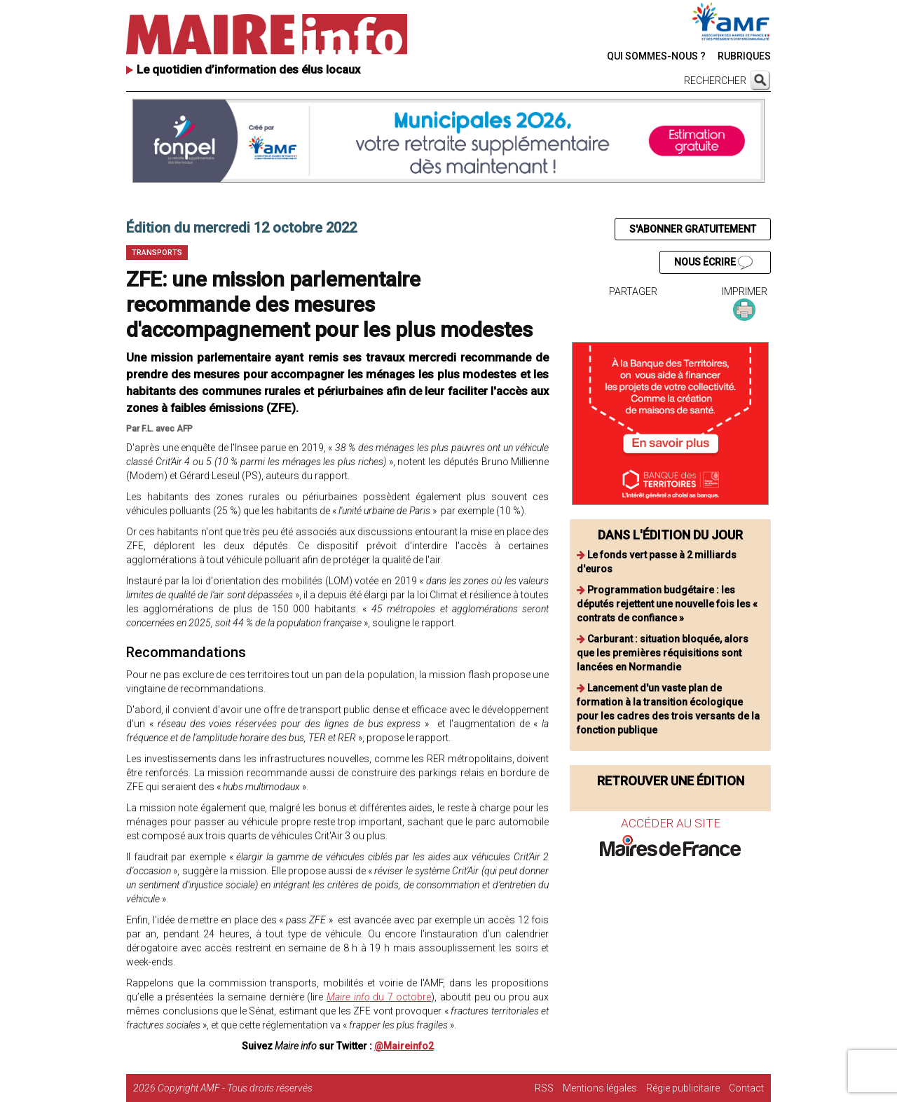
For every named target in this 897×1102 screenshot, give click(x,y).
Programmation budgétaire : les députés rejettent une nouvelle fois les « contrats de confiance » (667, 604)
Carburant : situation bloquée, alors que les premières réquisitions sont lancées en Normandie (662, 653)
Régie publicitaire (683, 1088)
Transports (157, 252)
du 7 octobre (379, 997)
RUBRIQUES (744, 56)
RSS (544, 1088)
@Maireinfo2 (404, 1046)
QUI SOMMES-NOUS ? (656, 56)
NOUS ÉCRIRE (713, 263)
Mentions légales (600, 1088)
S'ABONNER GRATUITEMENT (692, 229)
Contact (746, 1088)
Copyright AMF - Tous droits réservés (235, 1088)
